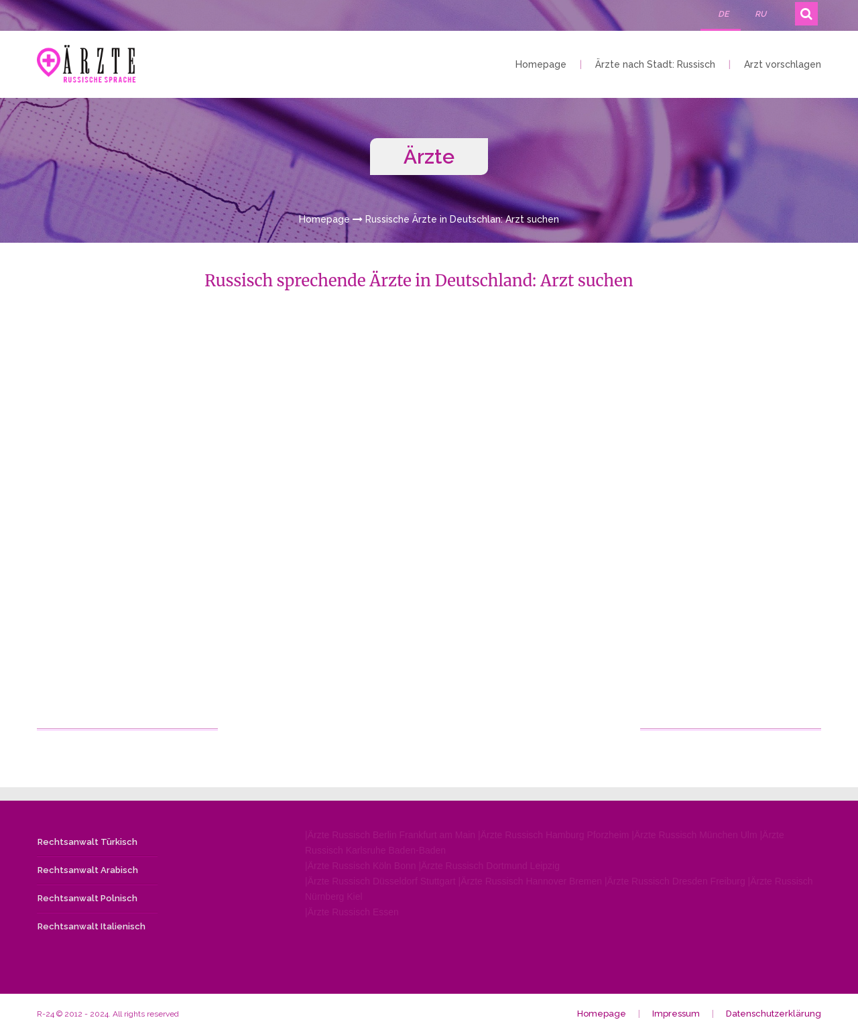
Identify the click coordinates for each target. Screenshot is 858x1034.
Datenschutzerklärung (773, 1014)
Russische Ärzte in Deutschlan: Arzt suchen (462, 219)
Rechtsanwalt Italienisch (91, 926)
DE (723, 14)
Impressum (676, 1014)
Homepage (540, 64)
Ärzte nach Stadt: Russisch (655, 64)
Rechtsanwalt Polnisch (87, 898)
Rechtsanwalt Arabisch (88, 870)
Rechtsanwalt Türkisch (87, 842)
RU (760, 14)
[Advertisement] (128, 527)
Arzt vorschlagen (782, 64)
